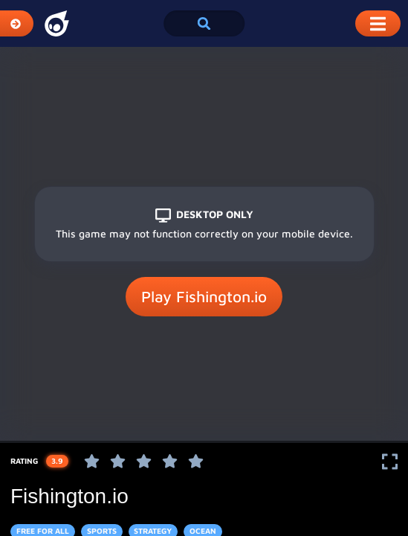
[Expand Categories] (16, 23)
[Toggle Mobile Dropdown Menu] (378, 23)
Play (204, 297)
